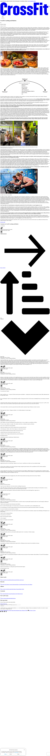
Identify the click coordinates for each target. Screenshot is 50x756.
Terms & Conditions (3, 610)
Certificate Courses (9, 584)
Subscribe (2, 605)
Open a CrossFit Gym (3, 589)
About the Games (3, 598)
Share (2, 228)
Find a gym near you (3, 603)
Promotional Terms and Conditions (26, 584)
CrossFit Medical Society (19, 593)
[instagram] (4, 611)
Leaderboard (8, 598)
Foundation (13, 593)
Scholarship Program (8, 593)
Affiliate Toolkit (21, 589)
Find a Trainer (2, 593)
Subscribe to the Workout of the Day (6, 604)
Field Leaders (9, 589)
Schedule (11, 598)
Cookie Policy (13, 610)
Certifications (14, 584)
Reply (1, 367)
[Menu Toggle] (3, 18)
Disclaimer (17, 610)
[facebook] (0, 611)
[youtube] (6, 611)
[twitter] (2, 611)
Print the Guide (2, 222)
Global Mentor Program (15, 589)
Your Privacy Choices (31, 610)
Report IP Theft (25, 610)
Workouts (14, 598)
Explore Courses (18, 584)
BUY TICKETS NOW (32, 1)
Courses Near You (3, 584)
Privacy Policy (9, 610)
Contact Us (21, 610)
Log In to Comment (3, 233)
